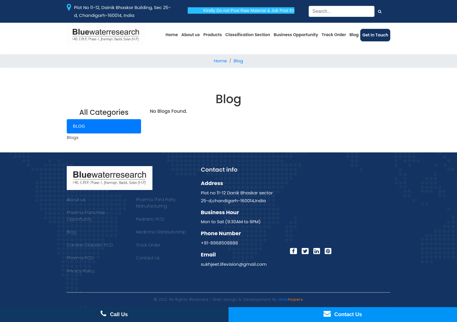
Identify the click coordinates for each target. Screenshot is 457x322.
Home (172, 35)
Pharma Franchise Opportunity (86, 215)
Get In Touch (375, 35)
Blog (353, 35)
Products (212, 35)
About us (190, 35)
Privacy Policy (80, 271)
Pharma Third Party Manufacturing (156, 202)
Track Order (334, 35)
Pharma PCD (80, 258)
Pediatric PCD (150, 219)
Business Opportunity (296, 35)
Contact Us (148, 258)
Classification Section (247, 35)
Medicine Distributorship (161, 232)
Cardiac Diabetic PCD (90, 245)
